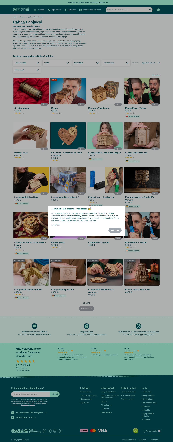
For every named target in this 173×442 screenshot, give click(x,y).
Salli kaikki (115, 230)
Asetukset (55, 225)
